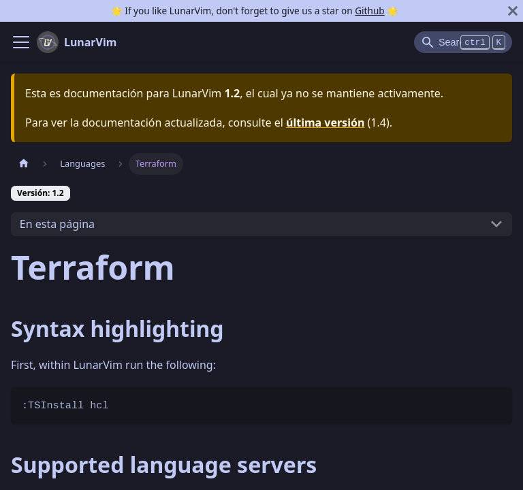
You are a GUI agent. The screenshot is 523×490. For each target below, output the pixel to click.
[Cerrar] (513, 11)
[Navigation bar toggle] (21, 42)
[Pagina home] (24, 163)
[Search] (463, 42)
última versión (325, 122)
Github (369, 10)
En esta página (57, 223)
